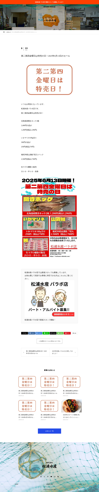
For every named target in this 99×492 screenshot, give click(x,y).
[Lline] (46, 333)
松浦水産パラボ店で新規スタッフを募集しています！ (49, 2)
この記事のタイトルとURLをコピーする (49, 341)
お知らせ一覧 (49, 431)
